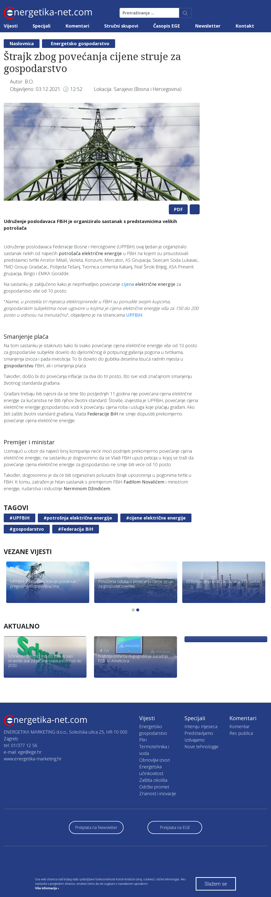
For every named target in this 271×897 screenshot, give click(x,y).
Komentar (239, 726)
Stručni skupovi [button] (121, 26)
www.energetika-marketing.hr (33, 759)
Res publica (241, 733)
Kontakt (244, 26)
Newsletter (208, 26)
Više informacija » (47, 888)
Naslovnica (21, 43)
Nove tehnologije (201, 746)
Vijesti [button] (11, 26)
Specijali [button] (41, 26)
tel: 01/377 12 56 (20, 745)
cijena (128, 284)
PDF (178, 209)
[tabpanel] (102, 152)
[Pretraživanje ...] (149, 13)
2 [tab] (137, 609)
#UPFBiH (19, 518)
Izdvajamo (194, 740)
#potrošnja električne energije (78, 518)
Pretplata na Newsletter (96, 827)
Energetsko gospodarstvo (80, 43)
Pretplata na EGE (175, 827)
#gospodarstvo (26, 529)
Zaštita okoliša (153, 780)
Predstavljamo (198, 733)
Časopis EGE (166, 26)
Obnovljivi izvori (154, 760)
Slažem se (216, 884)
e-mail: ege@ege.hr (23, 752)
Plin (143, 740)
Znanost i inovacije (157, 793)
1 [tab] (133, 609)
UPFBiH (134, 315)
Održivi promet (154, 787)
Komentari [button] (77, 26)
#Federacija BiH (75, 529)
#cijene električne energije (156, 518)
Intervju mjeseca (200, 726)
